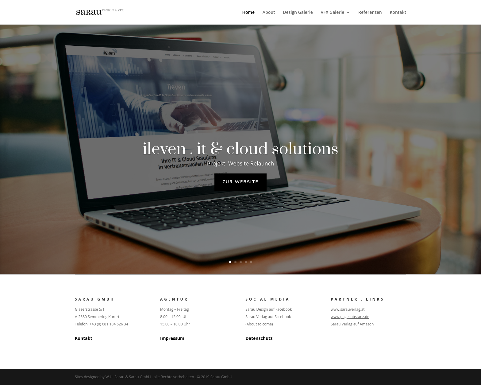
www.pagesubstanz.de (350, 316)
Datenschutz (258, 338)
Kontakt (398, 12)
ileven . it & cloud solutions (240, 149)
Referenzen (370, 12)
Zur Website (240, 182)
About (269, 12)
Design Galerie (298, 12)
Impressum (172, 338)
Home (248, 12)
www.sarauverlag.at (347, 309)
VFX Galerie (332, 12)
